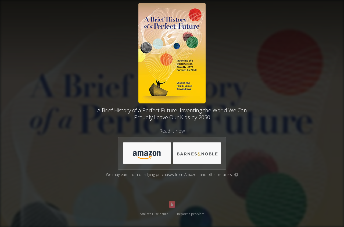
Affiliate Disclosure (154, 214)
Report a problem (191, 214)
